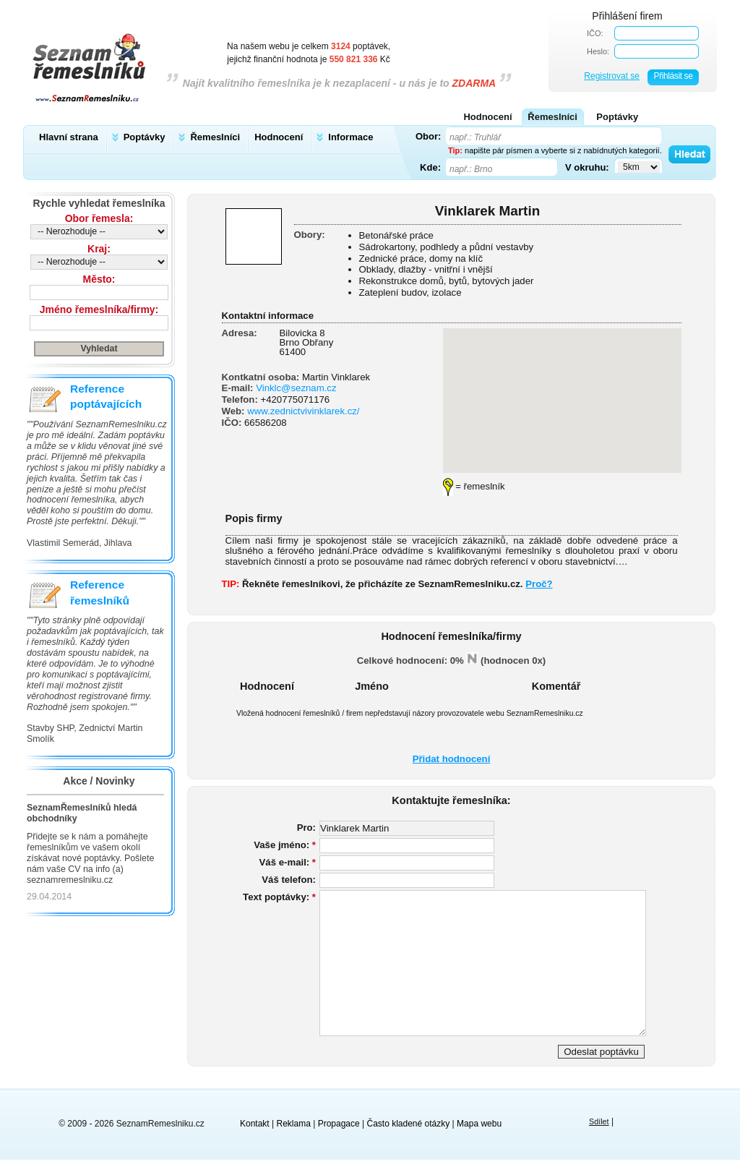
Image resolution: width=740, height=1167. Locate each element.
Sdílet (599, 1121)
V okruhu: (587, 167)
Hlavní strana (68, 137)
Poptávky (144, 137)
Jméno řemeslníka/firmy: (99, 309)
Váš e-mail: (287, 862)
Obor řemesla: (99, 218)
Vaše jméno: (285, 844)
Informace (350, 137)
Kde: (430, 167)
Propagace (339, 1124)
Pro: (306, 827)
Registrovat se (612, 76)
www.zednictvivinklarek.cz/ (303, 411)
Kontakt (255, 1124)
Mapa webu (479, 1124)
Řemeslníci (215, 137)
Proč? (538, 583)
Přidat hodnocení (452, 758)
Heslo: (598, 51)
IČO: (595, 33)
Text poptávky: (279, 897)
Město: (99, 279)
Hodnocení (278, 137)
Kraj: (99, 249)
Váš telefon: (289, 879)
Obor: (428, 136)
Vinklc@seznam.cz (296, 387)
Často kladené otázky (408, 1124)
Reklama (294, 1124)
